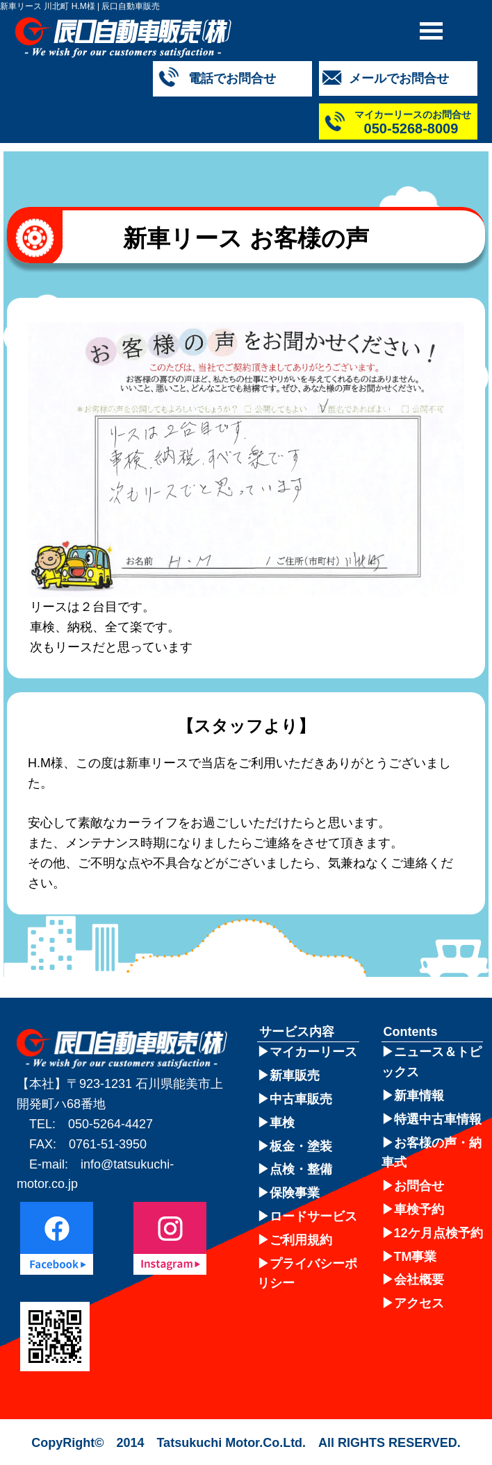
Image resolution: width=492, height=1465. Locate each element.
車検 (282, 1123)
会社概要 (419, 1280)
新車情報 (419, 1096)
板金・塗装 (301, 1146)
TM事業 (415, 1257)
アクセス (419, 1303)
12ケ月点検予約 (438, 1233)
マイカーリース (313, 1052)
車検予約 (419, 1209)
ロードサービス (313, 1216)
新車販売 (295, 1075)
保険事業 (295, 1193)
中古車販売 (301, 1099)
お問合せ (419, 1186)
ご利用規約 (301, 1240)
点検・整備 (301, 1169)
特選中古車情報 (438, 1119)
